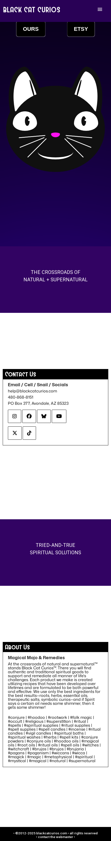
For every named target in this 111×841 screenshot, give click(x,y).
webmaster (64, 837)
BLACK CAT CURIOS (32, 9)
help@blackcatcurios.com (32, 391)
